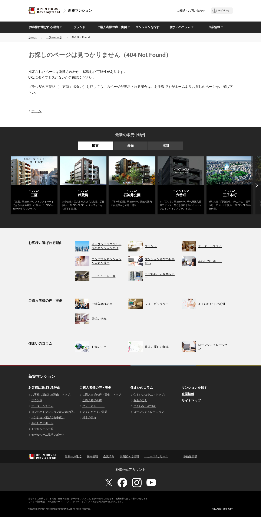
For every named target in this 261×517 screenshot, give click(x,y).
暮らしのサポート (42, 423)
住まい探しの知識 (144, 406)
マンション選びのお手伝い (48, 417)
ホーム (32, 37)
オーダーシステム (42, 406)
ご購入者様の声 (92, 400)
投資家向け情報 (129, 456)
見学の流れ (89, 417)
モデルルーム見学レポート (48, 434)
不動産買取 (190, 456)
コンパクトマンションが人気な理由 (53, 411)
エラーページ (54, 37)
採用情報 (92, 456)
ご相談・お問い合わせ (191, 10)
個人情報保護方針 (222, 508)
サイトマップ (191, 401)
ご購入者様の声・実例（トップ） (103, 394)
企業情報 (188, 394)
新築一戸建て (73, 456)
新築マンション (80, 11)
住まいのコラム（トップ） (150, 394)
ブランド (79, 27)
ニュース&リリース (156, 456)
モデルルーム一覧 (42, 428)
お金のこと (140, 400)
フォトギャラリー (93, 406)
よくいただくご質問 (94, 411)
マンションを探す (147, 27)
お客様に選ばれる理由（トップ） (52, 394)
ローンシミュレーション (148, 411)
